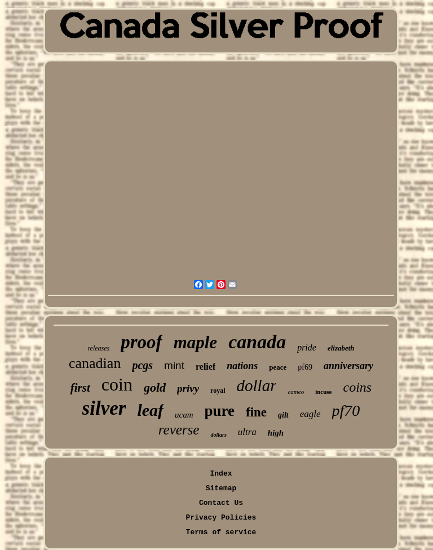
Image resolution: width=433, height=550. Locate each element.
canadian (95, 363)
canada (257, 341)
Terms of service (221, 532)
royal (217, 390)
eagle (310, 414)
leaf (150, 410)
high (276, 432)
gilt (283, 415)
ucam (184, 414)
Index (221, 473)
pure (220, 410)
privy (188, 388)
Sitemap (221, 488)
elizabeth (341, 348)
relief (205, 366)
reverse (179, 429)
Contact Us (221, 503)
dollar (257, 385)
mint (174, 365)
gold (155, 387)
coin (116, 384)
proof (141, 342)
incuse (323, 391)
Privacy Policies (221, 517)
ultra (247, 432)
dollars (218, 435)
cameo (296, 391)
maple (196, 342)
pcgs (142, 365)
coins (357, 387)
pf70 (346, 410)
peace (277, 367)
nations (242, 365)
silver (104, 408)
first (80, 387)
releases (98, 348)
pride (306, 347)
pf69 (305, 367)
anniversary (348, 365)
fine (256, 412)
